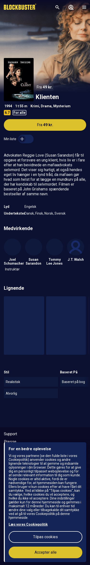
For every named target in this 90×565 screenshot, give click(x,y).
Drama (46, 106)
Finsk (39, 213)
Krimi (34, 106)
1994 (8, 106)
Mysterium (62, 106)
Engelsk (30, 207)
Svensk (60, 213)
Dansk (29, 213)
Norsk (48, 213)
